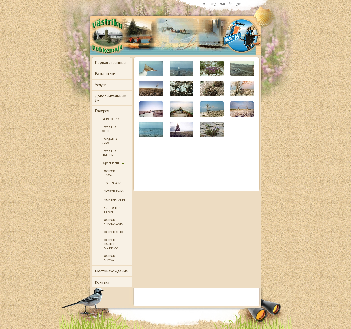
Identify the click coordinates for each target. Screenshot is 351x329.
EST (204, 3)
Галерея (102, 110)
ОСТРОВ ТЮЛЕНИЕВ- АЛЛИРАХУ (112, 244)
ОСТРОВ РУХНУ (114, 191)
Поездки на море (109, 141)
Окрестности (110, 163)
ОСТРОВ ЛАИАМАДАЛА (113, 222)
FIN (230, 3)
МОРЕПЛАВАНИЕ (115, 200)
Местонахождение (111, 271)
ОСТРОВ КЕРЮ (113, 232)
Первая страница (110, 62)
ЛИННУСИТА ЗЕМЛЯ (112, 210)
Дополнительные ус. (110, 98)
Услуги (100, 84)
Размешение (106, 73)
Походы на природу (109, 153)
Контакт (102, 282)
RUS (222, 3)
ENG (213, 3)
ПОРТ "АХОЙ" (113, 183)
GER (238, 3)
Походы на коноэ (109, 129)
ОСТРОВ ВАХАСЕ (109, 173)
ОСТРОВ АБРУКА (109, 258)
